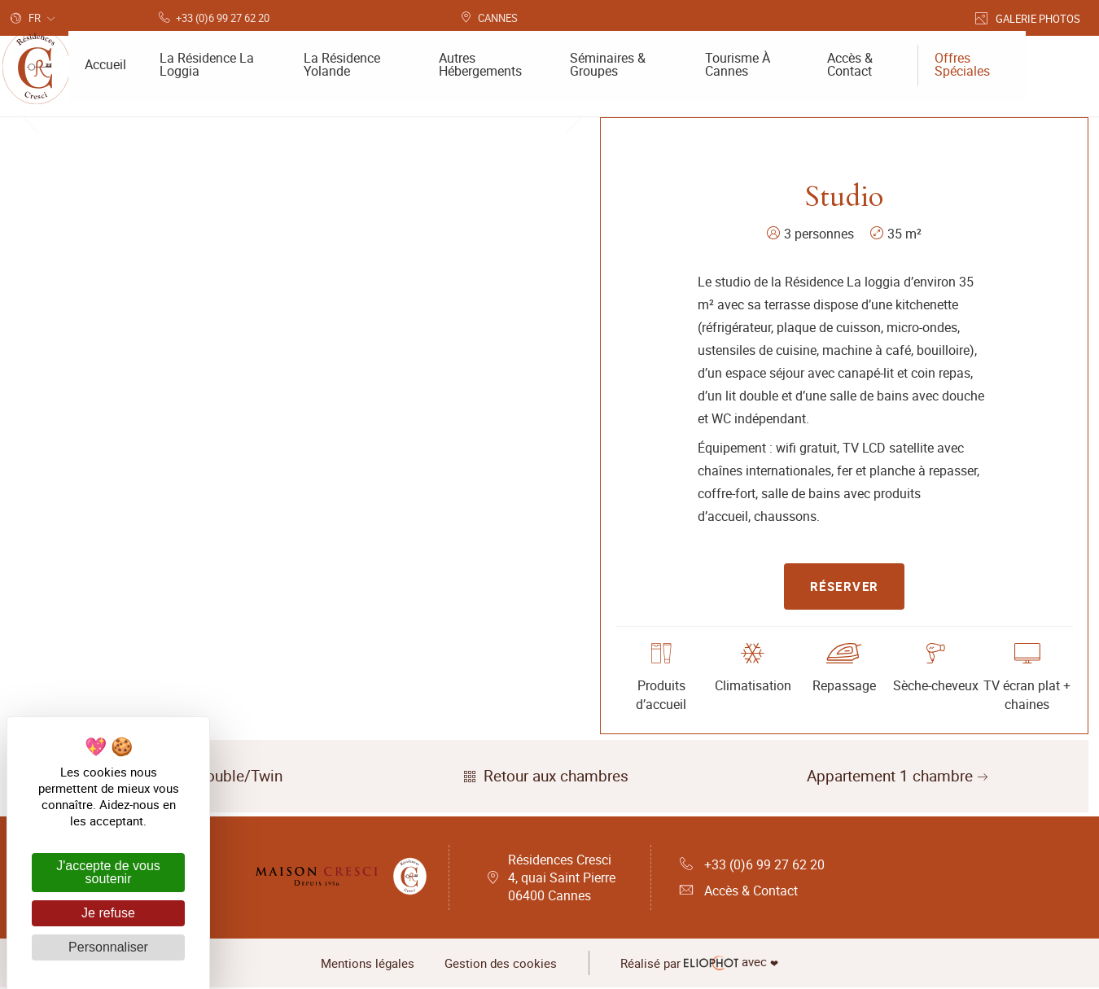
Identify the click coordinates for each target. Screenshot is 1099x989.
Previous (31, 311)
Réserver (844, 587)
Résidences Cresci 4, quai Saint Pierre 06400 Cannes (561, 879)
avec (702, 964)
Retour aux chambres (544, 777)
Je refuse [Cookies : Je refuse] (108, 913)
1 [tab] (290, 478)
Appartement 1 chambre (899, 777)
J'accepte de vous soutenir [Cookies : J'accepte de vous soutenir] (108, 872)
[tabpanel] (302, 311)
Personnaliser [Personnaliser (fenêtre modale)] (108, 947)
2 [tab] (315, 478)
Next (574, 311)
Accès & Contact (739, 892)
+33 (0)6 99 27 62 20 (752, 866)
